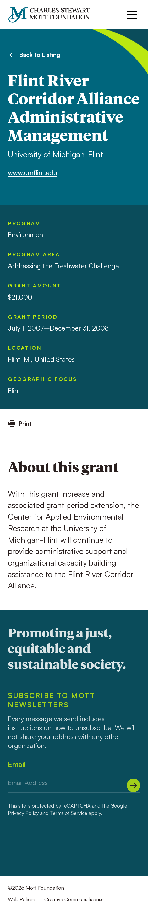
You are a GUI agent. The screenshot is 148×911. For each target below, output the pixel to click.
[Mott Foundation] (52, 15)
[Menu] (132, 14)
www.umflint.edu (32, 172)
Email (17, 764)
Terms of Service (68, 813)
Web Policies (22, 899)
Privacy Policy (23, 813)
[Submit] (133, 785)
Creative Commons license (74, 899)
